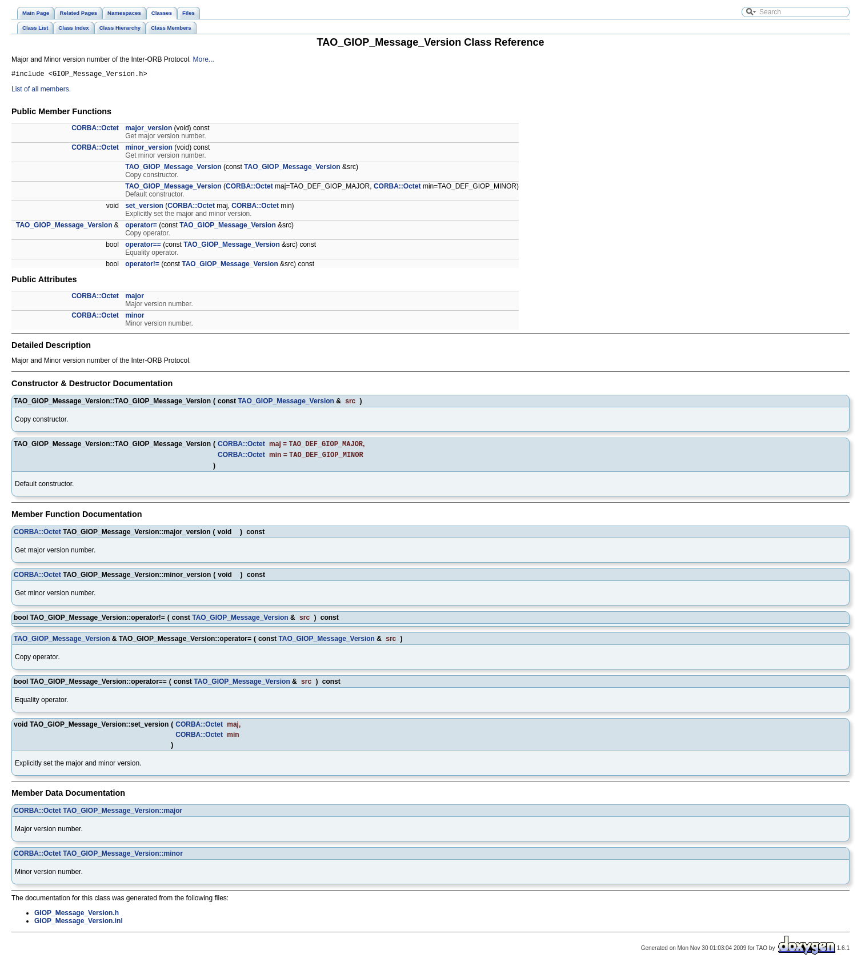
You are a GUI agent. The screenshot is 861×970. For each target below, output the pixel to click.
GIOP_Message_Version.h (76, 917)
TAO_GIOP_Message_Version (173, 169)
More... (203, 59)
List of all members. (41, 91)
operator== (143, 246)
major (134, 298)
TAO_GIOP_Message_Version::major (122, 815)
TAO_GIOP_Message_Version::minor (123, 857)
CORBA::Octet (95, 130)
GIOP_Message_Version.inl (78, 925)
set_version (144, 207)
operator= (141, 227)
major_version (148, 130)
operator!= (142, 266)
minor (134, 317)
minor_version (149, 149)
